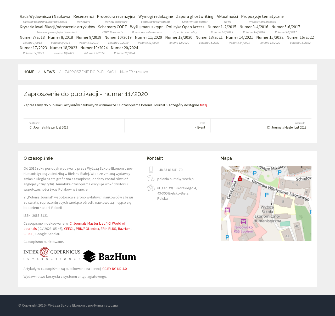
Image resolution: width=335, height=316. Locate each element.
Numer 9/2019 (88, 40)
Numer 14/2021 (239, 40)
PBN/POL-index (87, 228)
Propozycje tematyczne (262, 19)
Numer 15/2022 (269, 40)
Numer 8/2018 (60, 40)
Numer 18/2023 (63, 50)
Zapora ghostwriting (195, 19)
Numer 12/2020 (178, 40)
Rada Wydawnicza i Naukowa (45, 19)
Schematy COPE (112, 29)
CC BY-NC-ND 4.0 (114, 268)
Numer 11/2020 (148, 40)
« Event (167, 125)
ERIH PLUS (108, 228)
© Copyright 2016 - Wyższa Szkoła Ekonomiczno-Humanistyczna (68, 305)
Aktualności (227, 19)
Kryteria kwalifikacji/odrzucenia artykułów (57, 29)
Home (29, 72)
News (49, 72)
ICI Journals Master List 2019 (67, 125)
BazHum (124, 228)
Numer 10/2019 (118, 40)
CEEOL (69, 228)
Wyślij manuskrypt (146, 29)
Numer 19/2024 (94, 50)
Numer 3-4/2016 (253, 29)
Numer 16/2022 (300, 40)
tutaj (203, 105)
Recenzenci (83, 19)
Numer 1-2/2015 (222, 29)
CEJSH (29, 233)
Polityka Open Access (185, 29)
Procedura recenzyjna (116, 19)
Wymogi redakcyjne (155, 19)
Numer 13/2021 (209, 40)
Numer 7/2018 (32, 40)
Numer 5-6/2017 (285, 29)
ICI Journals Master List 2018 (268, 125)
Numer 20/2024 (124, 50)
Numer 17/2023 (33, 50)
